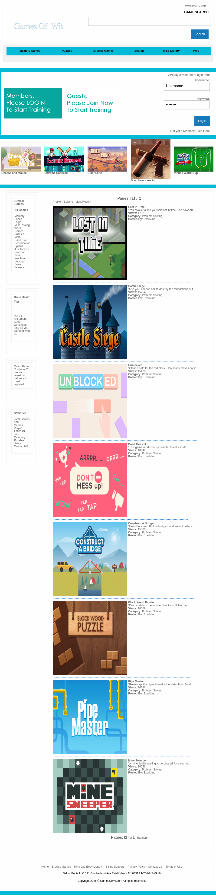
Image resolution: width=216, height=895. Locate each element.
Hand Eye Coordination (22, 242)
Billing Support (115, 866)
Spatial (18, 246)
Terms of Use (174, 866)
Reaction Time (19, 254)
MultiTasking (22, 225)
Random (142, 837)
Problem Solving (19, 260)
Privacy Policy (136, 866)
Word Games (18, 230)
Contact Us (155, 866)
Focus (18, 219)
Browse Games (61, 866)
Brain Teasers (19, 266)
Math (17, 237)
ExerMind (149, 219)
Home (45, 866)
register (18, 384)
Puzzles (19, 234)
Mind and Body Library (88, 866)
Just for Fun (21, 249)
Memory (19, 216)
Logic (17, 222)
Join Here (203, 131)
